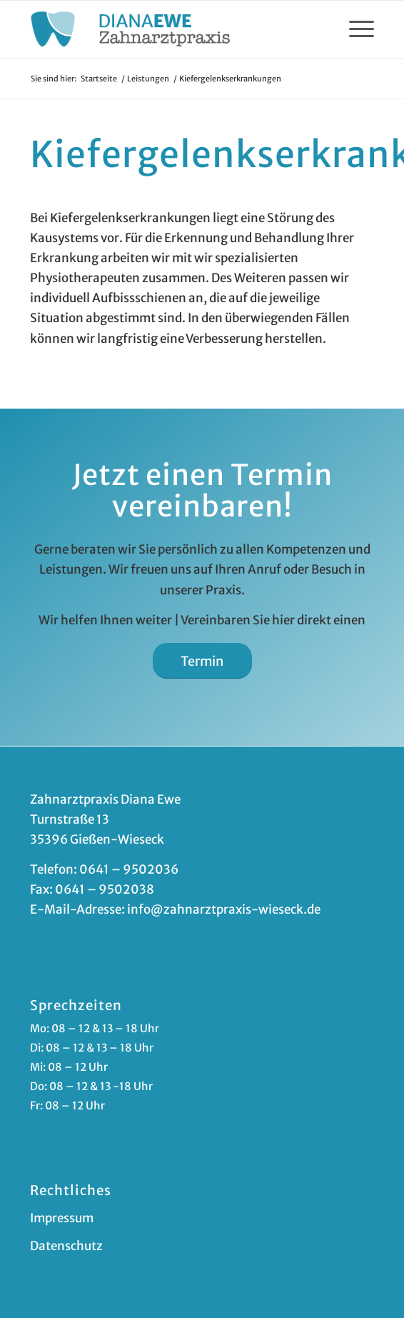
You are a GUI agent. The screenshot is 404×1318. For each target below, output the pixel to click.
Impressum (62, 1218)
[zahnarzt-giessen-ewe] (167, 29)
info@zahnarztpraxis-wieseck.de (223, 909)
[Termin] (202, 661)
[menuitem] (354, 29)
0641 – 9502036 (128, 869)
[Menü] (354, 29)
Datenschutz (66, 1246)
